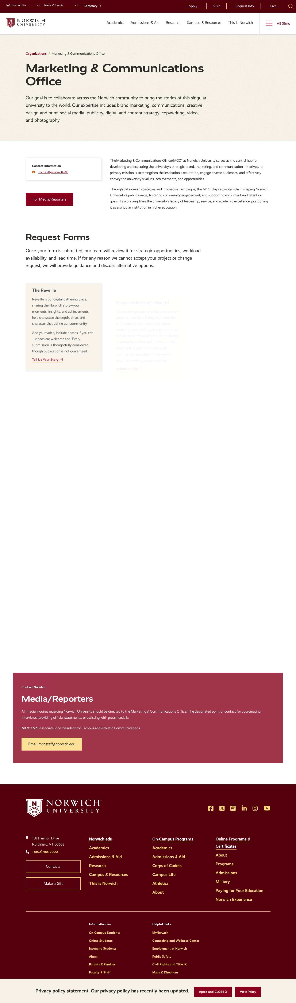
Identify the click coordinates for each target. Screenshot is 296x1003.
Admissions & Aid (145, 22)
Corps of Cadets (167, 865)
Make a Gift (53, 883)
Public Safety (161, 956)
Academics (115, 22)
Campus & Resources (204, 22)
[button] (213, 992)
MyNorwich (160, 933)
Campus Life (164, 874)
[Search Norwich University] (291, 6)
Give (273, 6)
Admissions (226, 872)
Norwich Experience (234, 899)
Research (173, 22)
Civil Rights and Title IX (169, 964)
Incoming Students (102, 948)
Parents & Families (102, 964)
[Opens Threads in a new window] (233, 808)
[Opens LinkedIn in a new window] (244, 808)
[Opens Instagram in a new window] (255, 808)
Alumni (94, 956)
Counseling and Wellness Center (175, 941)
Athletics (160, 883)
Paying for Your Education (239, 890)
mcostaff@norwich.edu (53, 172)
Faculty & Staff (100, 972)
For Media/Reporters (49, 199)
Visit (216, 6)
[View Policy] (248, 992)
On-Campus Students (104, 933)
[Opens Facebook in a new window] (211, 808)
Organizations (36, 54)
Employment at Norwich (169, 948)
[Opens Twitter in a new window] (222, 808)
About (158, 892)
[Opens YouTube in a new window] (267, 808)
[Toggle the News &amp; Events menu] (74, 5)
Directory (90, 6)
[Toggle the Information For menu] (36, 5)
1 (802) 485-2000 (45, 852)
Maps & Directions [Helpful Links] (165, 972)
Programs (225, 863)
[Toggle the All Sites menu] (278, 23)
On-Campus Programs (172, 839)
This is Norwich (240, 22)
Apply (193, 6)
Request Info (244, 6)
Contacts (53, 866)
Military (223, 881)
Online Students (101, 941)
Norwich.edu (100, 839)
